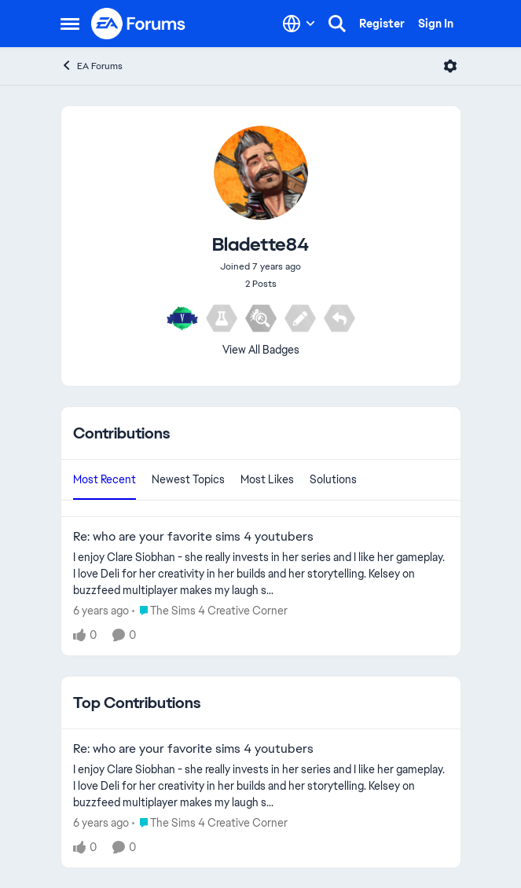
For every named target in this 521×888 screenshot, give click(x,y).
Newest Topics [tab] (188, 479)
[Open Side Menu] (70, 23)
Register (382, 24)
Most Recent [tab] (104, 479)
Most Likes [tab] (267, 479)
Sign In (435, 24)
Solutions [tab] (333, 479)
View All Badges (260, 350)
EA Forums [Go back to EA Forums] (92, 65)
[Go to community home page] (139, 23)
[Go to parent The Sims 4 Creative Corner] (210, 611)
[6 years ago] (101, 611)
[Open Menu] (450, 66)
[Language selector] (299, 23)
